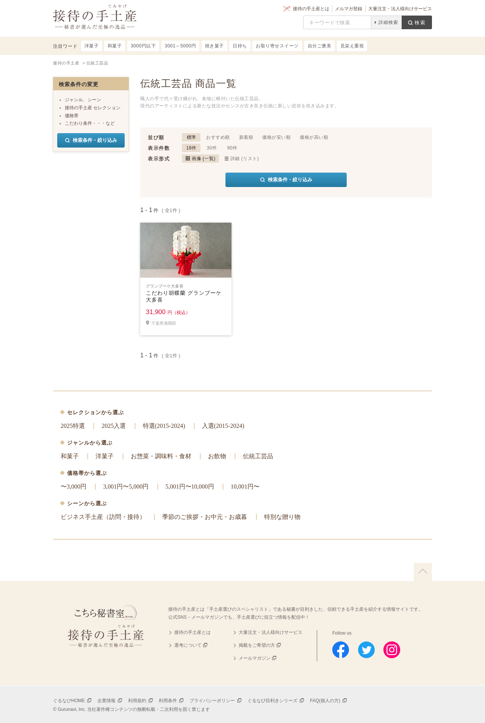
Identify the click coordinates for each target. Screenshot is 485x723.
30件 (212, 148)
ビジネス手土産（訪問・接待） (103, 517)
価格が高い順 (314, 137)
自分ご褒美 (320, 46)
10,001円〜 (245, 486)
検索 (420, 22)
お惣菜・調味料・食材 (161, 456)
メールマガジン (255, 658)
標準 (191, 137)
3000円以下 (143, 46)
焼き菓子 (214, 46)
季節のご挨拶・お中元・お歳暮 (204, 517)
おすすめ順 (218, 137)
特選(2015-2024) (164, 426)
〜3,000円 (73, 486)
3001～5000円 (180, 46)
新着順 (246, 137)
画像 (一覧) (204, 158)
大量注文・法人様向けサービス (400, 8)
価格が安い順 (276, 137)
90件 (232, 148)
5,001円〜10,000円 (190, 486)
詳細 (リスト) (244, 158)
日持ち (240, 46)
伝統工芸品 (258, 456)
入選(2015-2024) (223, 426)
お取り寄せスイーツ (277, 46)
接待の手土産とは (311, 8)
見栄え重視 (352, 46)
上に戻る (423, 572)
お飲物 (217, 456)
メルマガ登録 (348, 8)
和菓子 (70, 456)
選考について (188, 645)
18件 (191, 148)
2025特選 (73, 426)
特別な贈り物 (282, 517)
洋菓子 (104, 456)
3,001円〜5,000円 (126, 486)
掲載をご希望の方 (257, 645)
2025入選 (114, 426)
